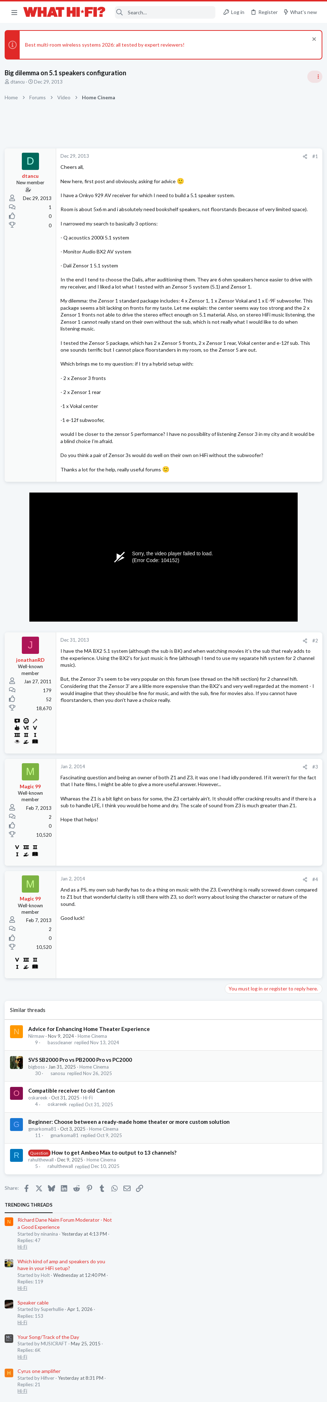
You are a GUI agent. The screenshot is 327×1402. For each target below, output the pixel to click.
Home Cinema (94, 1113)
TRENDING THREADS (236, 152)
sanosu (60, 1151)
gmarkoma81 (45, 1213)
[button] (14, 12)
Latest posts (230, 418)
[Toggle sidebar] (312, 77)
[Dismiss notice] (311, 40)
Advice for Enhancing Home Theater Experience (91, 1106)
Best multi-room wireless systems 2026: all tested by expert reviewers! (107, 45)
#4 (198, 956)
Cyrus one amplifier (246, 318)
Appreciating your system (254, 586)
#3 (198, 844)
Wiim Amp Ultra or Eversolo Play (261, 380)
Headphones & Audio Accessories (260, 447)
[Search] (165, 12)
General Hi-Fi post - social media (261, 353)
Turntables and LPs (245, 628)
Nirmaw (39, 1113)
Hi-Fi (90, 1175)
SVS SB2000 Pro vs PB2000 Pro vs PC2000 (83, 1137)
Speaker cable (241, 250)
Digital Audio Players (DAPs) (256, 434)
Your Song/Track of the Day (256, 284)
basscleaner (62, 1120)
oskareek (40, 1175)
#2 (198, 718)
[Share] (188, 156)
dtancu (20, 82)
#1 (198, 156)
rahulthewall (43, 1244)
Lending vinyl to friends (251, 614)
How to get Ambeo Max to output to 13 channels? (116, 1237)
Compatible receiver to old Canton (74, 1168)
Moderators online (238, 646)
